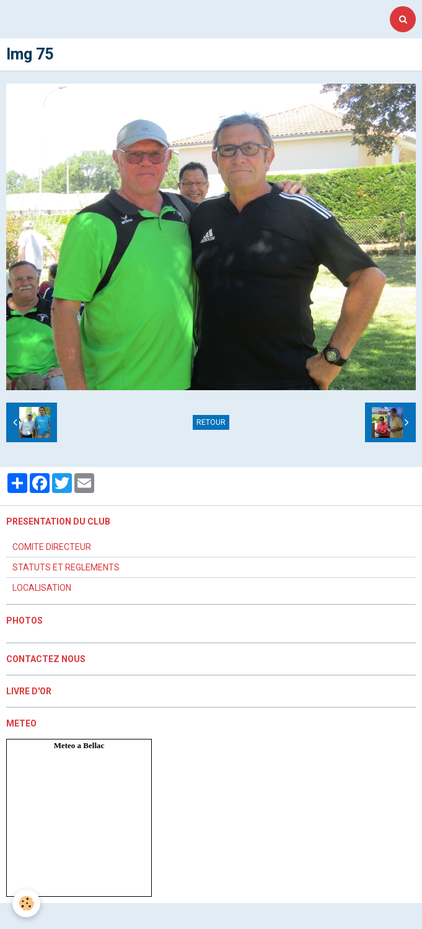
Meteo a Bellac (79, 745)
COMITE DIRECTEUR (51, 547)
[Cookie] (26, 903)
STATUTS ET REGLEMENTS (66, 567)
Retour (211, 422)
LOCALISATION (41, 588)
